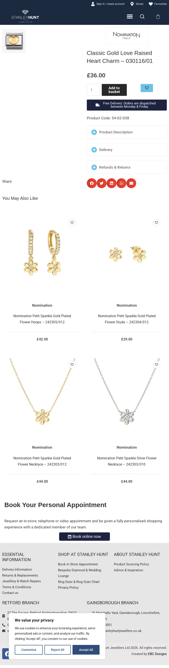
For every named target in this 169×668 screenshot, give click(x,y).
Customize (28, 650)
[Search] (142, 17)
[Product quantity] (93, 90)
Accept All (86, 650)
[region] (57, 636)
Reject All (57, 650)
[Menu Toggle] (130, 17)
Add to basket (114, 90)
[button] (127, 105)
